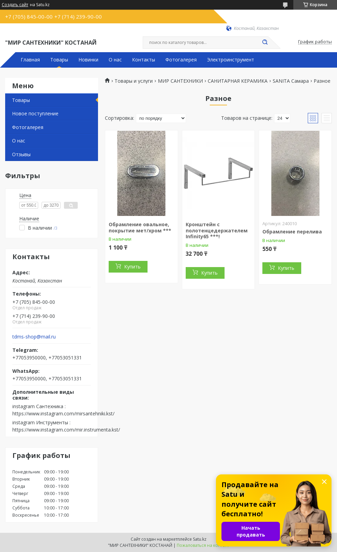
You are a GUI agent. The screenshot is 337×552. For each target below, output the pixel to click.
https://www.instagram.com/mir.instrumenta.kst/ (66, 429)
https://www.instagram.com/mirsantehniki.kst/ (63, 413)
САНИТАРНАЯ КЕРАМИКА (238, 81)
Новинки (88, 59)
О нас (115, 59)
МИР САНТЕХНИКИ (180, 81)
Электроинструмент (230, 59)
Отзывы (21, 154)
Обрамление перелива (292, 231)
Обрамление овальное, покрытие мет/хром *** (140, 227)
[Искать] (265, 42)
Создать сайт (15, 4)
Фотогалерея (181, 59)
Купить (132, 266)
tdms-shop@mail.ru (34, 337)
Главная (30, 59)
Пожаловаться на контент (203, 545)
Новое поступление (35, 113)
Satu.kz (199, 539)
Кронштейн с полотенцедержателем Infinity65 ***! (217, 230)
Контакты (143, 59)
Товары (59, 59)
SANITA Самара (291, 81)
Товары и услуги (134, 81)
